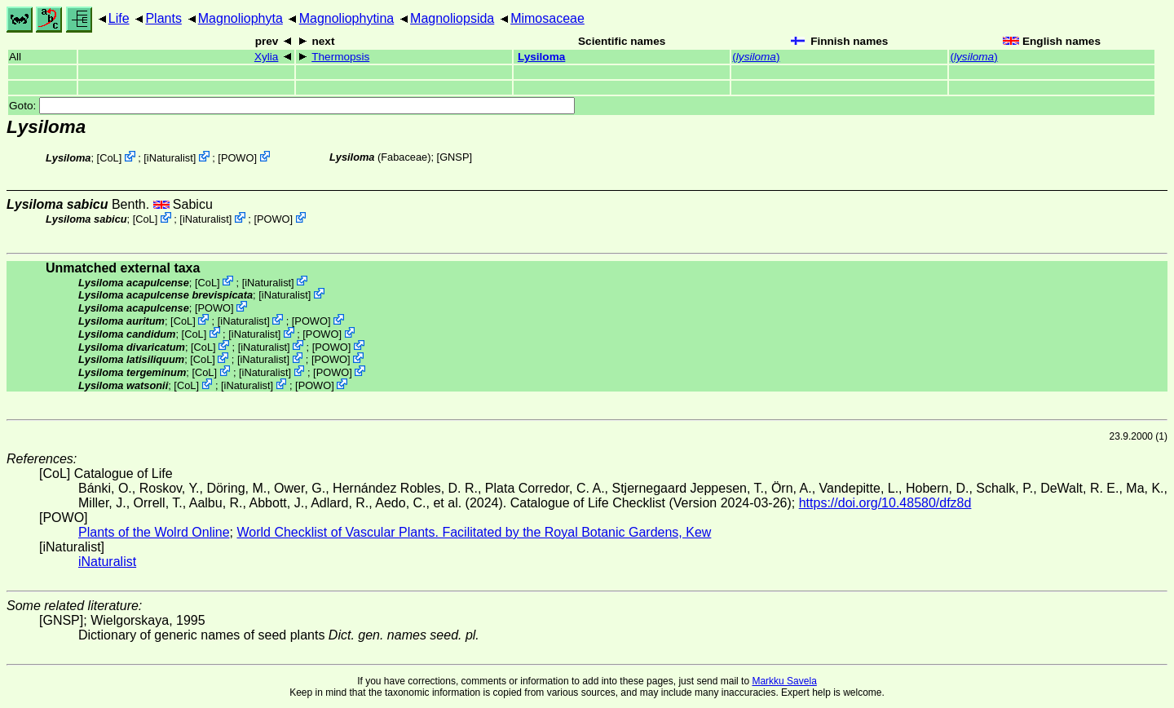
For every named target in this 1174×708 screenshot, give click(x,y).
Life (119, 18)
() (755, 57)
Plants (163, 18)
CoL (108, 158)
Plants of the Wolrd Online (154, 532)
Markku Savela (784, 681)
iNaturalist (170, 158)
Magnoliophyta (240, 18)
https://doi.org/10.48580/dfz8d (885, 503)
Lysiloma (541, 57)
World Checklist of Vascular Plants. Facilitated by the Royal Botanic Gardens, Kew (473, 532)
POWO (237, 158)
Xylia (266, 57)
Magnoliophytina (347, 18)
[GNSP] (454, 157)
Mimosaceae (547, 18)
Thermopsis (340, 57)
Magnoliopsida (452, 18)
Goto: (292, 106)
